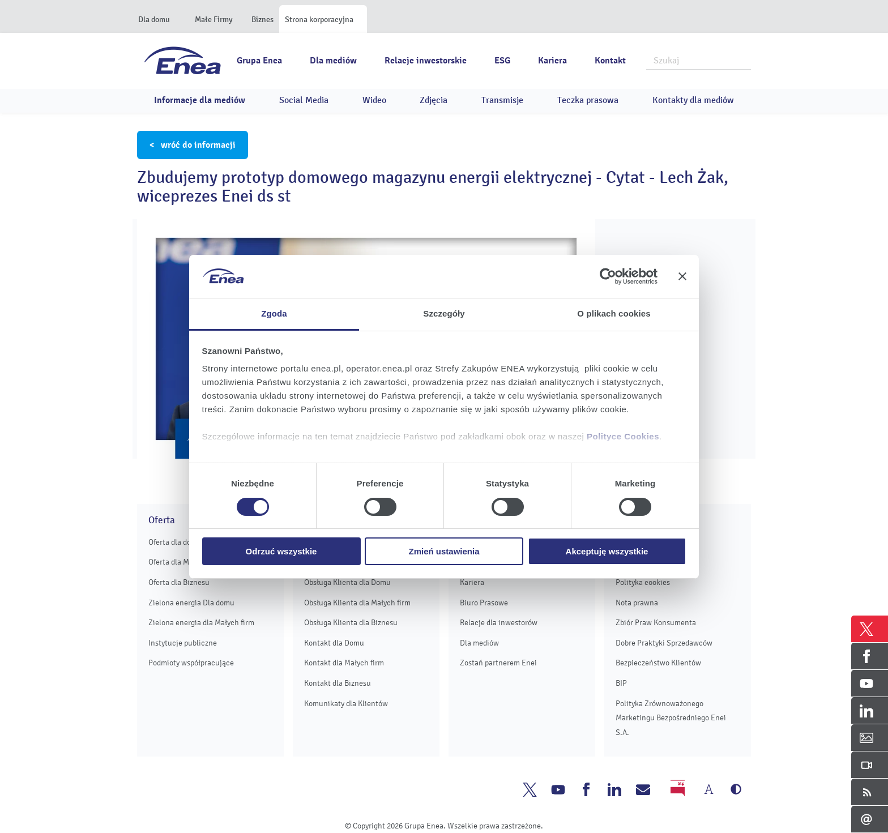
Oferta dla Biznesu (179, 582)
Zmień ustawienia (443, 551)
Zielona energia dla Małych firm (201, 622)
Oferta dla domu (175, 542)
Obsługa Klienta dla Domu (347, 582)
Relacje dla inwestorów (498, 622)
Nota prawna (637, 603)
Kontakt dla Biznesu (337, 683)
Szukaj (743, 59)
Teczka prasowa (587, 100)
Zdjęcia (433, 100)
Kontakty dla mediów (693, 100)
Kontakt (610, 60)
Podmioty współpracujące (191, 663)
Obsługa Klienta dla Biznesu (351, 622)
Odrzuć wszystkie (281, 551)
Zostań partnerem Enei (498, 663)
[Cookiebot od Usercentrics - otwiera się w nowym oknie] (608, 276)
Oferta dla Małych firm (185, 562)
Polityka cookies (643, 582)
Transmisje (502, 100)
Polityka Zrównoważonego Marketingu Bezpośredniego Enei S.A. (671, 718)
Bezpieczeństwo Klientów (658, 663)
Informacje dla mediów (199, 100)
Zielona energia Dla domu (191, 603)
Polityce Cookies (623, 436)
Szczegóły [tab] (443, 313)
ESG (502, 60)
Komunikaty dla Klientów (346, 703)
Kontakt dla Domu (334, 643)
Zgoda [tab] (274, 313)
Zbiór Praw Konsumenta (656, 622)
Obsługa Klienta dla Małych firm (357, 603)
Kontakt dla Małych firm (344, 663)
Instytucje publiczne (182, 643)
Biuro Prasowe (484, 603)
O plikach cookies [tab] (613, 313)
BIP (621, 683)
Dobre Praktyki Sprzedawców (664, 643)
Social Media (303, 100)
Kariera (552, 60)
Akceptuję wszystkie (607, 551)
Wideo (374, 100)
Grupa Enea (259, 60)
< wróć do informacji (193, 145)
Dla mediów (333, 60)
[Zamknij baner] (682, 276)
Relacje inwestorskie (426, 60)
